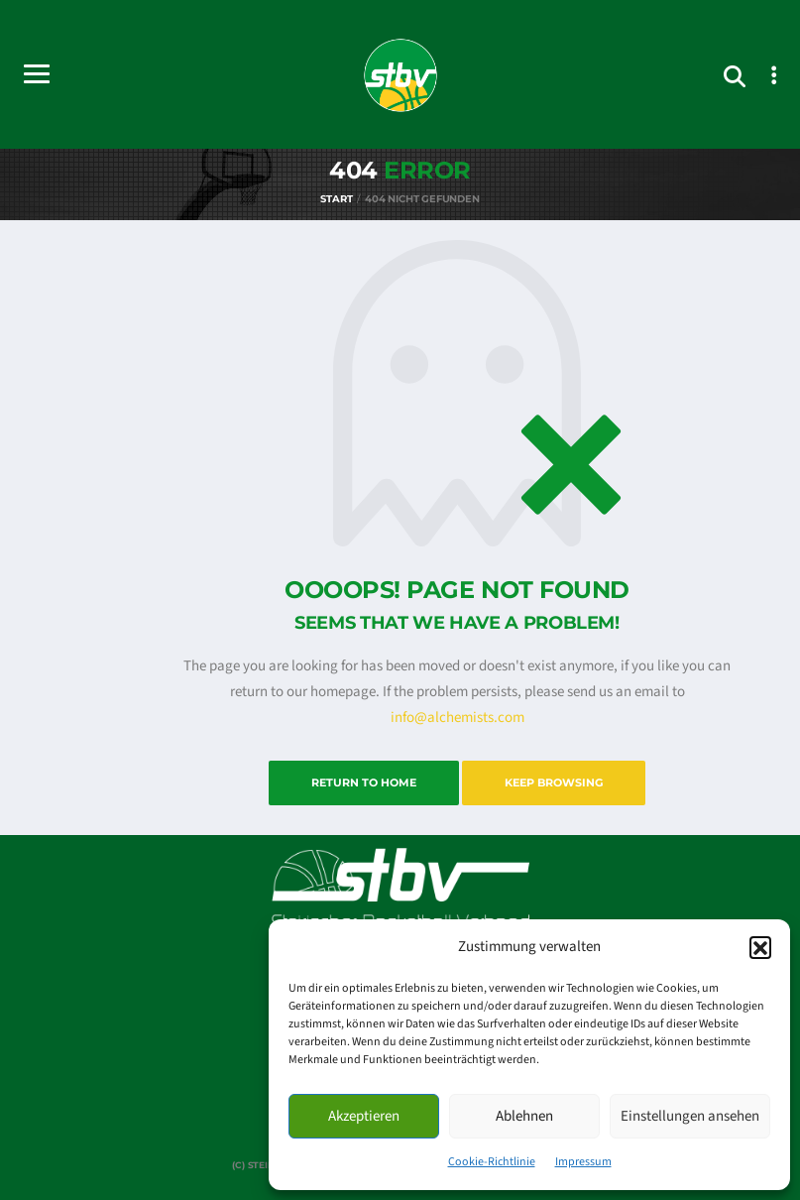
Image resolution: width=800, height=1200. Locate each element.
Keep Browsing (554, 782)
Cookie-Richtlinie (491, 1161)
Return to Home (363, 782)
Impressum (583, 1161)
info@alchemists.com (457, 717)
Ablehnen (524, 1116)
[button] (760, 947)
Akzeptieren (364, 1116)
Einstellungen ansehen (690, 1116)
